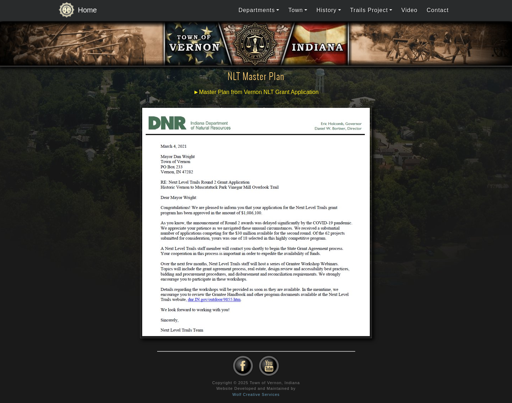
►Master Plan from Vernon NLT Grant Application (256, 92)
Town (295, 10)
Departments (257, 10)
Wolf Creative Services (255, 394)
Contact (438, 10)
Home (76, 10)
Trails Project (369, 10)
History (326, 10)
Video (409, 10)
